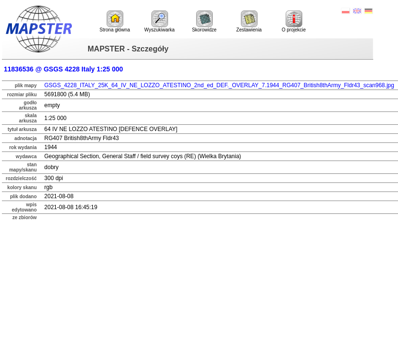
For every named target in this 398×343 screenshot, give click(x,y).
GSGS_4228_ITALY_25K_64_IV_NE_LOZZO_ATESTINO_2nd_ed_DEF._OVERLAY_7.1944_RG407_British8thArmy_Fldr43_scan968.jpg (219, 85)
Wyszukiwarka (159, 21)
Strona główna (115, 21)
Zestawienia (248, 21)
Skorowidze (204, 21)
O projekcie (294, 21)
